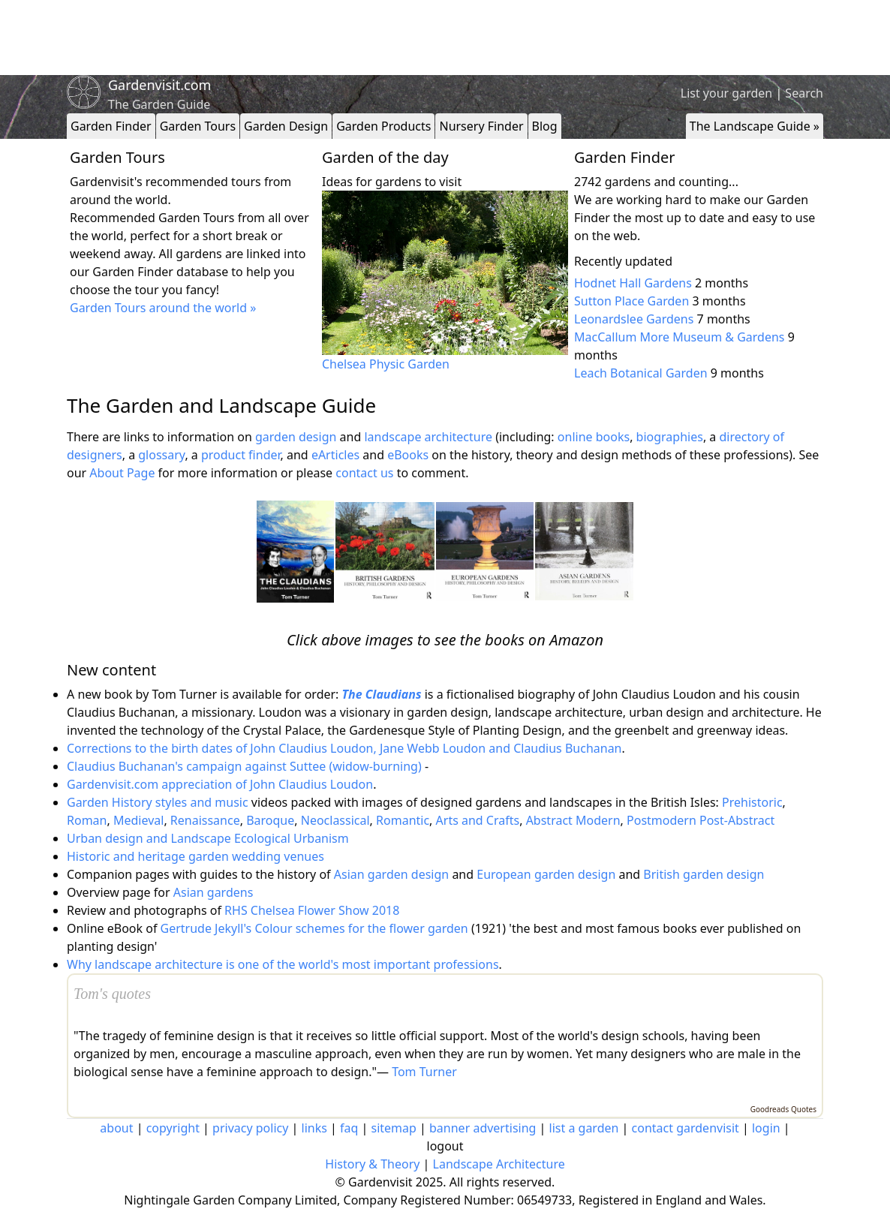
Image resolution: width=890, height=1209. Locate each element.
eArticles (335, 455)
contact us (364, 473)
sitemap (393, 1128)
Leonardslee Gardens (633, 319)
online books (594, 437)
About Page (122, 473)
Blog (545, 126)
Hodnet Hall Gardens (633, 283)
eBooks (407, 455)
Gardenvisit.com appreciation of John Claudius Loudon (220, 784)
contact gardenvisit (685, 1128)
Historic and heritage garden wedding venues (195, 856)
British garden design (703, 874)
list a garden (584, 1128)
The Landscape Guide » (754, 126)
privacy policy (250, 1128)
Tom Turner (424, 1071)
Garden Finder (111, 126)
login (766, 1128)
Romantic (402, 820)
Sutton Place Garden (631, 301)
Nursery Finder (481, 126)
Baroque (270, 820)
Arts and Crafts (478, 820)
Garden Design (286, 126)
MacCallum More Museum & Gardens (679, 337)
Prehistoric (752, 802)
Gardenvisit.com (159, 85)
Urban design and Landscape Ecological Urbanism (208, 838)
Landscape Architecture (499, 1164)
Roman (87, 820)
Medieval (138, 820)
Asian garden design (391, 874)
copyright (173, 1128)
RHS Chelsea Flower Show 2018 (311, 910)
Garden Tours (198, 126)
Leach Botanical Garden (641, 373)
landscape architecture (428, 437)
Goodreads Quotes (783, 1109)
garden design (297, 437)
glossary (161, 455)
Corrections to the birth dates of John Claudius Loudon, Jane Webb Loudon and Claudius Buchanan (344, 748)
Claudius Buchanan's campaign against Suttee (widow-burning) (244, 766)
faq (349, 1128)
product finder (241, 455)
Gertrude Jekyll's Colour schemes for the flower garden (314, 928)
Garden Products (383, 126)
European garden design (546, 874)
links (314, 1128)
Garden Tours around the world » (163, 307)
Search (804, 93)
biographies (669, 437)
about (116, 1128)
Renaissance (205, 820)
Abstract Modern (573, 820)
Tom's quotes (112, 993)
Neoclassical (335, 820)
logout (445, 1146)
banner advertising (482, 1128)
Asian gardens (213, 892)
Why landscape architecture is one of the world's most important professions (283, 964)
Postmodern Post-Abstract (700, 820)
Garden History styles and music (157, 802)
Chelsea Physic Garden (386, 364)
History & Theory (372, 1164)
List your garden (726, 93)
